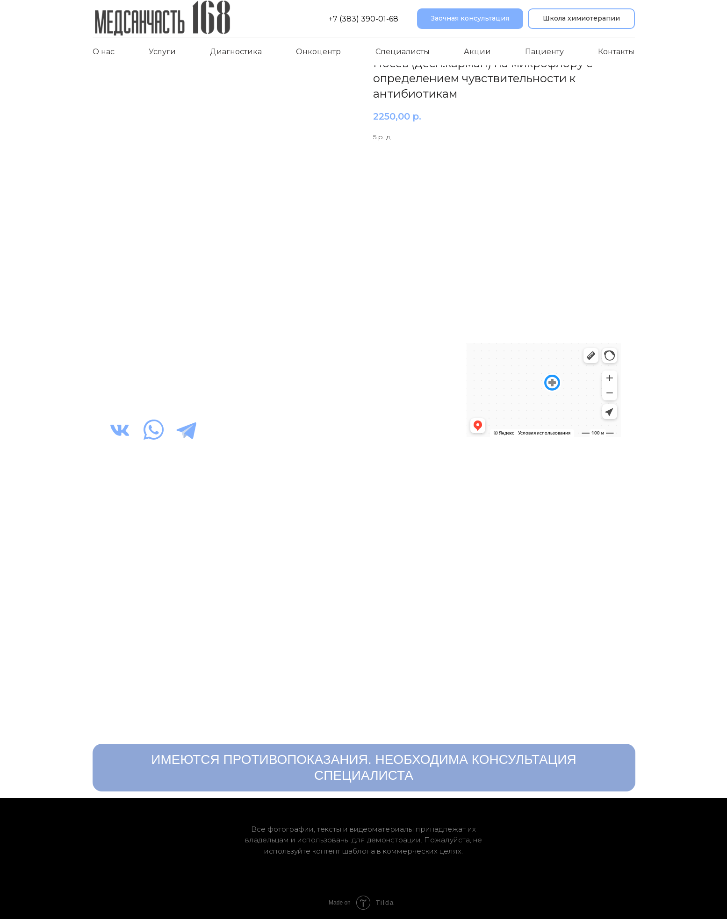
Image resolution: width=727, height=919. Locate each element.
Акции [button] (477, 51)
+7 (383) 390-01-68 (363, 18)
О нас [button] (104, 51)
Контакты (616, 51)
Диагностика (236, 51)
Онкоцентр (318, 51)
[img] (120, 430)
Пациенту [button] (544, 51)
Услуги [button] (162, 51)
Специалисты (402, 51)
